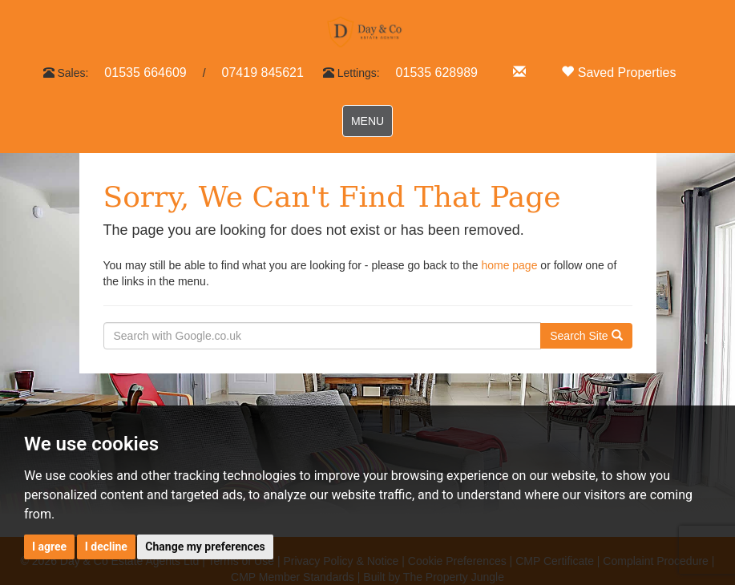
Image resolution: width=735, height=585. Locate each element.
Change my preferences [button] (205, 546)
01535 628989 (437, 72)
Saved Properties (618, 72)
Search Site (586, 335)
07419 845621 (263, 72)
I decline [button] (106, 546)
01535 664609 (145, 72)
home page (509, 265)
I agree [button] (49, 546)
